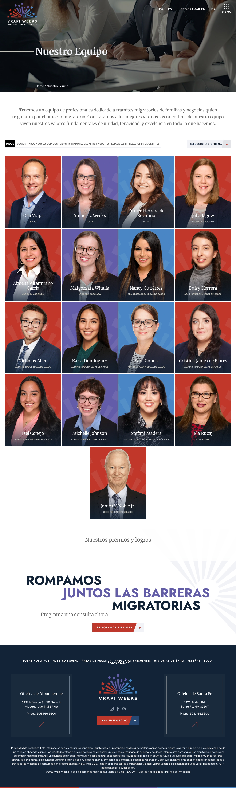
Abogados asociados (43, 143)
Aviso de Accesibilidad (151, 771)
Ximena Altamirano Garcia (33, 265)
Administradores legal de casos (82, 143)
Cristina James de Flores (203, 337)
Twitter (118, 708)
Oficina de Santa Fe (194, 723)
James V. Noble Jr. (118, 482)
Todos (10, 143)
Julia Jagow (203, 192)
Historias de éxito (169, 660)
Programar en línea (198, 9)
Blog (208, 660)
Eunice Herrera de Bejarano (146, 192)
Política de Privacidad (177, 771)
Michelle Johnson (90, 410)
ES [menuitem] (170, 9)
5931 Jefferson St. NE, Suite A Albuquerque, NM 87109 (41, 704)
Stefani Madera (146, 410)
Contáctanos (118, 663)
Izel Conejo (33, 410)
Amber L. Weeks (90, 192)
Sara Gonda (146, 337)
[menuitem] (160, 9)
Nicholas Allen (33, 337)
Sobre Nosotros (36, 660)
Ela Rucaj (203, 410)
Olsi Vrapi (33, 192)
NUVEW (131, 771)
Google (124, 708)
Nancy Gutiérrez (146, 265)
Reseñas (194, 660)
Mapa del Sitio (115, 771)
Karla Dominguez (90, 337)
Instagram (112, 708)
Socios (21, 143)
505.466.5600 (46, 713)
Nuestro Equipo (65, 660)
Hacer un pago (114, 721)
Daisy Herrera (203, 265)
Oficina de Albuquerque (41, 723)
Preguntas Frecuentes (133, 660)
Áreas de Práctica (97, 660)
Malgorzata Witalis (90, 265)
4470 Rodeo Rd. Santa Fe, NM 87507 (195, 704)
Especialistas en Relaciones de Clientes (133, 143)
